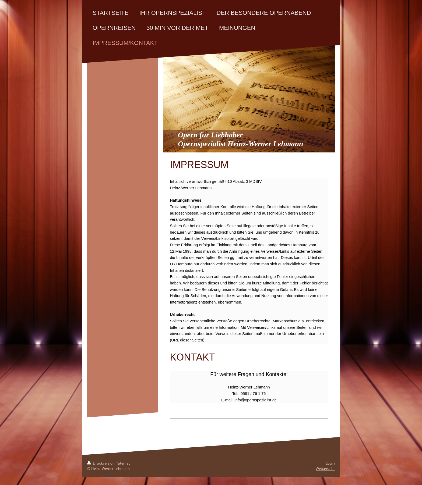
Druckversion (101, 463)
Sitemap (124, 463)
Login (330, 463)
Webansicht (325, 469)
